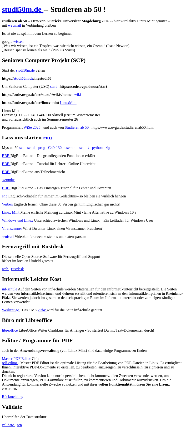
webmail (15, 25)
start (54, 86)
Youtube (8, 180)
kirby (42, 310)
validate (8, 425)
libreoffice (10, 330)
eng (5, 196)
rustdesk (17, 269)
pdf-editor (10, 363)
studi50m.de (26, 70)
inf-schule (10, 289)
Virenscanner (12, 228)
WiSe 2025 (32, 127)
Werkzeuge (11, 310)
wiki (77, 95)
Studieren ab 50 (77, 127)
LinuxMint (68, 103)
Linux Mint (11, 212)
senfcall (8, 237)
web (5, 269)
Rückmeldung (12, 397)
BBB (6, 156)
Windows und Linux (18, 220)
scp (19, 425)
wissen (18, 41)
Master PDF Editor (17, 359)
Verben (8, 204)
